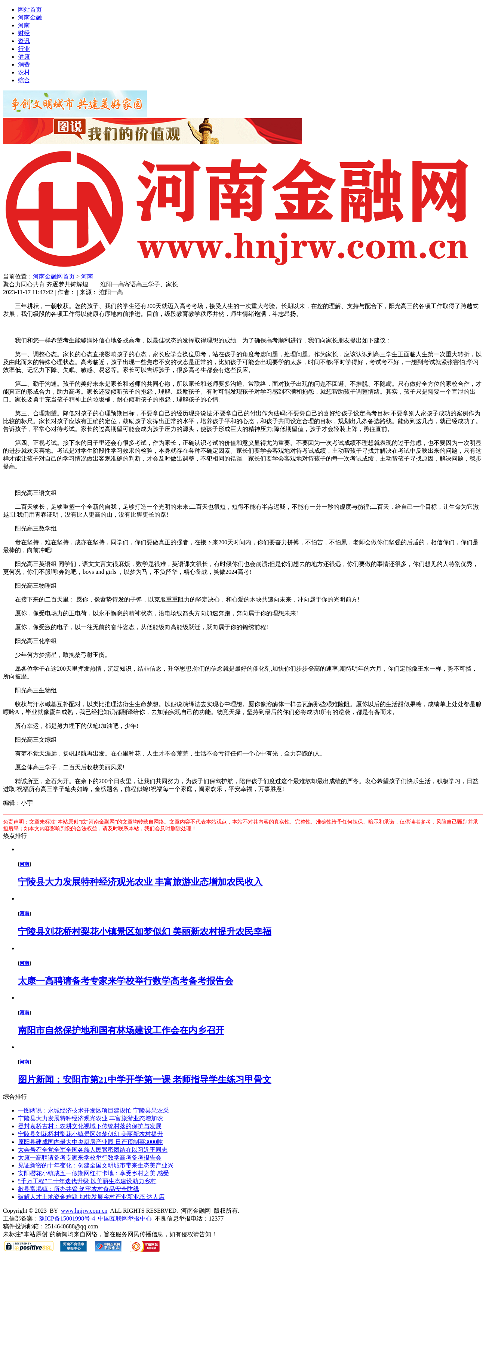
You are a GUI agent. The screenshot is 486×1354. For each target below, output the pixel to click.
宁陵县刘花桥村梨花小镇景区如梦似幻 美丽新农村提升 (90, 1134)
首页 (69, 276)
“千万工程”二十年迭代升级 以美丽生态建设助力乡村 (87, 1181)
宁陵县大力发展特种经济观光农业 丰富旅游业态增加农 (90, 1118)
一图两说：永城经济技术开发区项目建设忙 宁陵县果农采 (93, 1110)
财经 (24, 33)
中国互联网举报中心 (125, 1218)
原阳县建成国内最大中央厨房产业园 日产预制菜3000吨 (90, 1142)
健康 (24, 56)
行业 (24, 49)
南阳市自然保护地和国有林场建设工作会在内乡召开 (121, 1030)
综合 (24, 80)
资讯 (24, 41)
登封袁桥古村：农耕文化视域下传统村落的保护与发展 (90, 1126)
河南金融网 (48, 276)
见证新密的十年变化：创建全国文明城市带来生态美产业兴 (95, 1165)
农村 (24, 72)
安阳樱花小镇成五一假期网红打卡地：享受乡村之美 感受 (93, 1173)
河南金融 (30, 17)
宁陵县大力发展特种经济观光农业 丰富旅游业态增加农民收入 (140, 882)
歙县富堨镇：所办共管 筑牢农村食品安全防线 (78, 1189)
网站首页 (30, 9)
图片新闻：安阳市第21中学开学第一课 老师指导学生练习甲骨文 (144, 1079)
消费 (24, 64)
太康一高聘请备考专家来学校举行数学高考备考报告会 (125, 981)
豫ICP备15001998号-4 (67, 1218)
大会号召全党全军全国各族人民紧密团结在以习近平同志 (92, 1150)
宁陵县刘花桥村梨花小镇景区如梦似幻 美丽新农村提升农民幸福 (144, 931)
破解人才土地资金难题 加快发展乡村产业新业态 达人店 (91, 1197)
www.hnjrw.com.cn (84, 1210)
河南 (24, 25)
